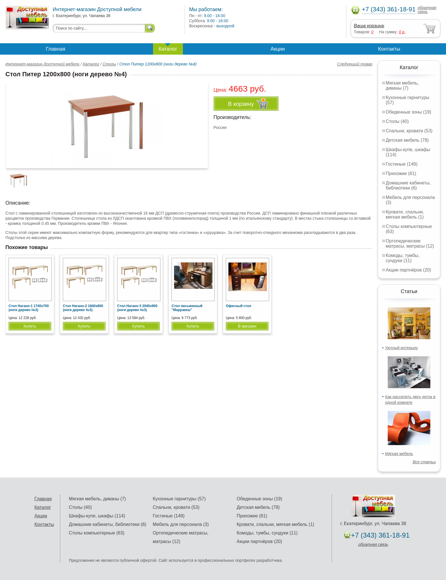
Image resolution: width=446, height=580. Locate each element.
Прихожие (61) (401, 173)
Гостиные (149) (402, 164)
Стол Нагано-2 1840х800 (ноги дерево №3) (83, 308)
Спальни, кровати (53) (409, 130)
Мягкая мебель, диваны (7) (402, 86)
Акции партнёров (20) (408, 270)
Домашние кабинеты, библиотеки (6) (408, 185)
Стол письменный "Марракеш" (187, 308)
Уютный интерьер (401, 347)
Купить (30, 326)
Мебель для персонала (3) (181, 524)
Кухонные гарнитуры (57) (179, 498)
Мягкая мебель (399, 453)
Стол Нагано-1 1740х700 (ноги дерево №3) (29, 308)
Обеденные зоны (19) (408, 112)
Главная (55, 49)
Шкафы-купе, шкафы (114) (97, 515)
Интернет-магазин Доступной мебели (42, 64)
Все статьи (424, 462)
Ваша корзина (369, 25)
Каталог (168, 49)
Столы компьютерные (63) (96, 532)
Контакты (389, 49)
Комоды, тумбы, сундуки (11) (403, 258)
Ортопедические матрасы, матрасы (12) (410, 243)
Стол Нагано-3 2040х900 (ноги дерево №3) (137, 308)
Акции (278, 49)
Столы (109, 64)
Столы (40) (397, 121)
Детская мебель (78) (407, 140)
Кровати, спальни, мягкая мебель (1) (405, 214)
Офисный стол (238, 306)
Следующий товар (354, 64)
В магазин (247, 326)
